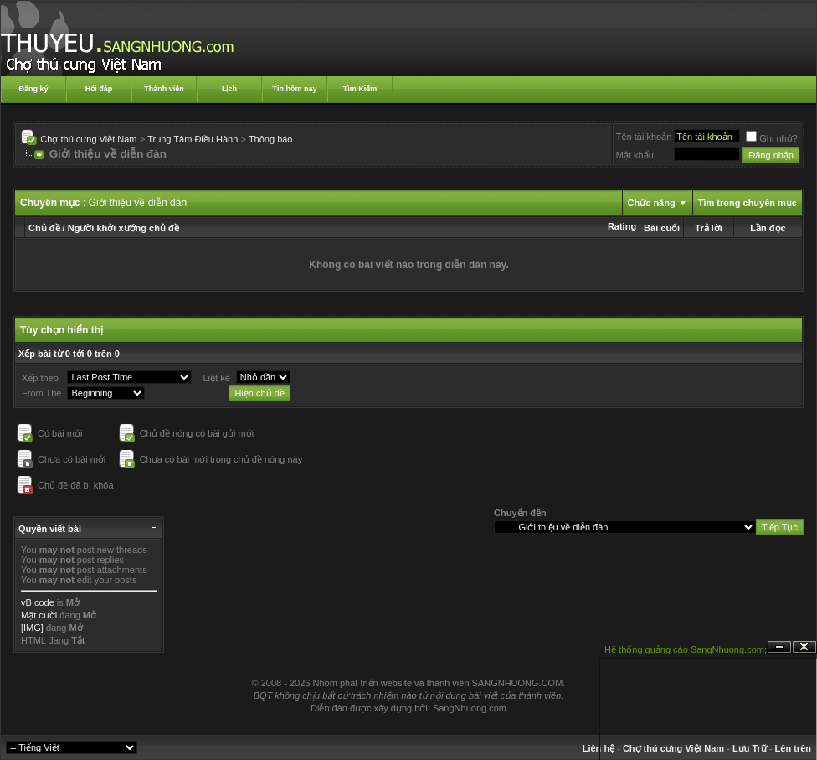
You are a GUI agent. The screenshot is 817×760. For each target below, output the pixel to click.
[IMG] (32, 628)
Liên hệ (598, 748)
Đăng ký (33, 89)
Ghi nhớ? (772, 138)
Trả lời (708, 228)
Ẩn (779, 647)
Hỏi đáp (99, 89)
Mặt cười (39, 615)
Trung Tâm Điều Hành (192, 139)
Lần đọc (768, 228)
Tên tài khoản (644, 137)
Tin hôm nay (295, 89)
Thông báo (271, 139)
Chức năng (652, 203)
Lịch (229, 89)
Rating (622, 226)
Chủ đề (43, 228)
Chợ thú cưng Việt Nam (88, 139)
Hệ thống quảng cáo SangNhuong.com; (685, 649)
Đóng (804, 647)
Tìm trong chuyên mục (747, 203)
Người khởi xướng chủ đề (123, 228)
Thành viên (164, 89)
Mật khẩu (635, 155)
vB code (37, 602)
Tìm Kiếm (360, 89)
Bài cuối (662, 228)
